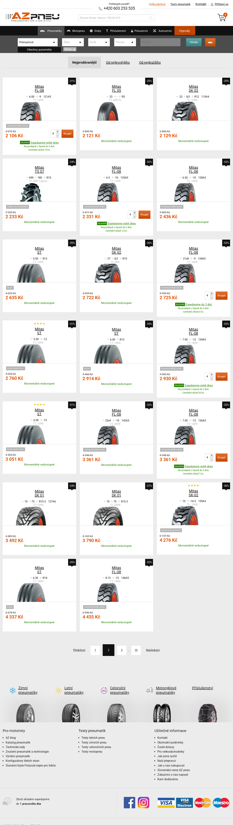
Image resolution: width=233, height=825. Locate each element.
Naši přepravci (166, 754)
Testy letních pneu (93, 731)
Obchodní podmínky (170, 736)
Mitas (70, 49)
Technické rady (15, 740)
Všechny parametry (39, 49)
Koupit (67, 133)
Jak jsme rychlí (167, 750)
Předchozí (71, 649)
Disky (91, 32)
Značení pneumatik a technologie (27, 745)
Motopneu (66, 32)
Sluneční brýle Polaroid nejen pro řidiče (31, 759)
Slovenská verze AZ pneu (173, 763)
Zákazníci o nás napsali (172, 768)
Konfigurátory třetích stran (22, 754)
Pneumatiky (36, 32)
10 (139, 649)
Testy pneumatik (180, 4)
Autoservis (172, 32)
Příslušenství (118, 31)
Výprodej (199, 31)
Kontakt (201, 4)
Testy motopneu (91, 745)
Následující (161, 649)
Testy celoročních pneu (96, 740)
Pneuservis (144, 32)
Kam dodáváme (167, 773)
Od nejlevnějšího (117, 62)
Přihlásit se (218, 4)
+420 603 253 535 (119, 8)
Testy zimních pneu (94, 736)
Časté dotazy (165, 740)
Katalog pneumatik (18, 736)
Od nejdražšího (152, 62)
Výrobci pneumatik (18, 750)
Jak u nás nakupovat (170, 759)
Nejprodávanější (81, 62)
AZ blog (11, 731)
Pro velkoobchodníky (170, 745)
